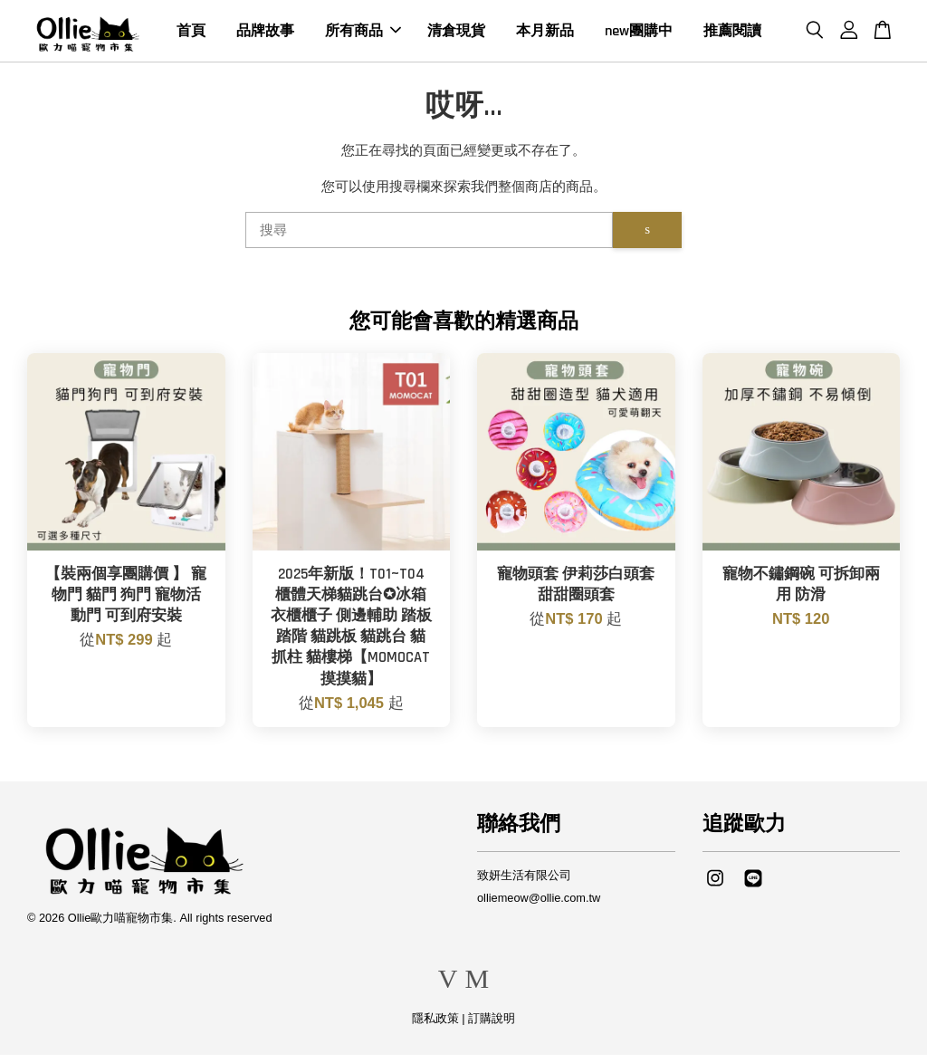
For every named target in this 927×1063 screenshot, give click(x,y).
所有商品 (363, 34)
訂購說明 (491, 1026)
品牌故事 (265, 34)
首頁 (191, 34)
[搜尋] (429, 238)
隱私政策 (435, 1026)
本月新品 (545, 34)
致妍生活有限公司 (524, 883)
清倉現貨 (456, 34)
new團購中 (639, 34)
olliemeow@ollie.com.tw (538, 906)
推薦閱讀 (732, 34)
